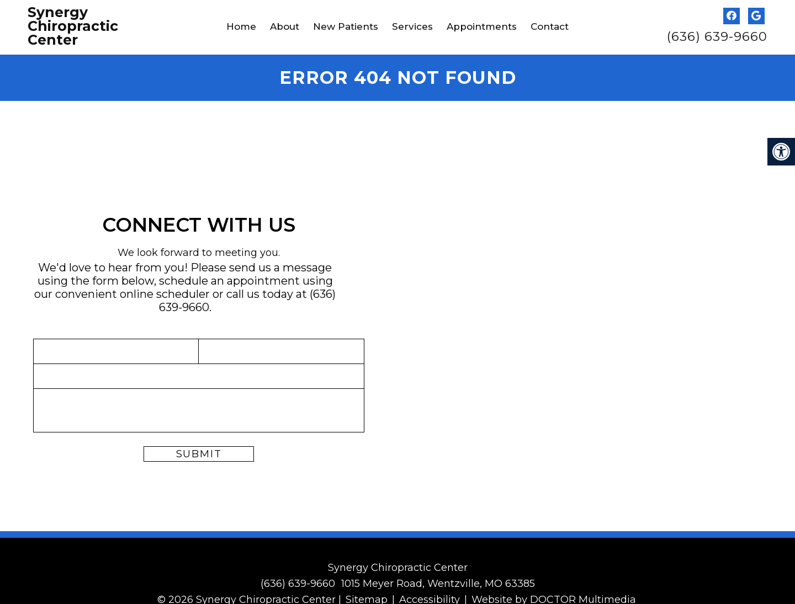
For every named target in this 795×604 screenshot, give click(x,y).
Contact (550, 26)
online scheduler (165, 293)
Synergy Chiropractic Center (73, 26)
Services (412, 26)
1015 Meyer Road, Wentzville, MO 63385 (438, 582)
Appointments (482, 26)
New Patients (345, 26)
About (284, 26)
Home (241, 26)
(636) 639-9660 (717, 36)
